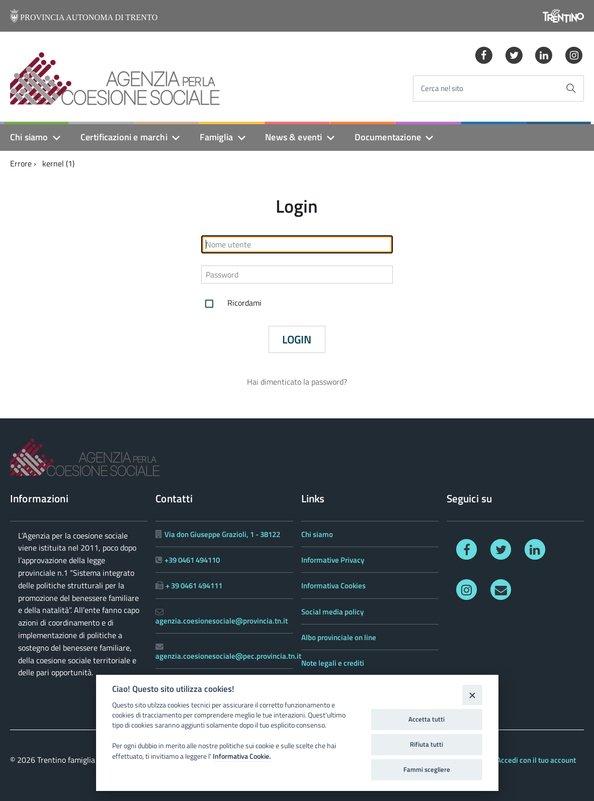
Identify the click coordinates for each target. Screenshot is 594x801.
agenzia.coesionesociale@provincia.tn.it (221, 621)
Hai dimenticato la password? (297, 382)
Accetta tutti (426, 719)
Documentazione (388, 137)
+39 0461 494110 (192, 560)
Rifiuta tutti (426, 744)
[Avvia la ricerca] (570, 88)
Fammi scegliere (426, 769)
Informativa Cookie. (242, 756)
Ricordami (231, 304)
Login (296, 339)
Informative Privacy (332, 560)
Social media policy (332, 611)
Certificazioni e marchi (123, 137)
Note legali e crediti (332, 663)
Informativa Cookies (333, 585)
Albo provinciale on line (338, 637)
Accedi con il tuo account (536, 760)
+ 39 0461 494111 (193, 585)
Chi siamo (29, 137)
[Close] (472, 694)
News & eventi (293, 137)
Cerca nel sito (442, 88)
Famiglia (216, 137)
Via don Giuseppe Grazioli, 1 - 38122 (222, 534)
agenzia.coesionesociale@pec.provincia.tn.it (228, 656)
